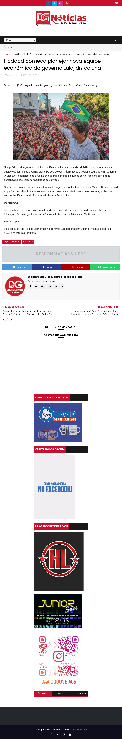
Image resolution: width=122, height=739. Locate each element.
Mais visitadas (61, 694)
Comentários (79, 694)
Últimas (43, 693)
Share (48, 267)
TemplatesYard (79, 729)
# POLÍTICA (28, 241)
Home (7, 53)
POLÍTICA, (33, 75)
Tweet (19, 267)
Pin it (77, 267)
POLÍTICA (27, 53)
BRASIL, (24, 75)
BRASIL (16, 53)
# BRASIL (15, 241)
